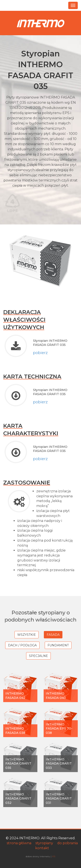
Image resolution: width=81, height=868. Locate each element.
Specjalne (38, 656)
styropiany (44, 843)
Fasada (53, 635)
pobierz (40, 352)
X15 (53, 856)
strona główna (19, 843)
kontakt (42, 848)
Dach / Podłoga (22, 645)
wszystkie (26, 635)
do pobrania (67, 843)
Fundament (58, 645)
